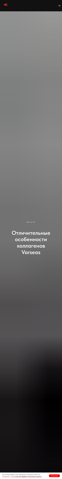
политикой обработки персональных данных (28, 476)
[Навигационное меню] (59, 5)
